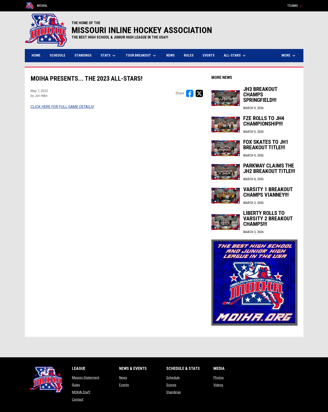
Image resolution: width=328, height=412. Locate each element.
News (123, 377)
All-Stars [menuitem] (235, 55)
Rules (76, 385)
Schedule (173, 377)
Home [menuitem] (36, 55)
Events (124, 385)
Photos (218, 377)
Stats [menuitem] (109, 55)
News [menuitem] (170, 55)
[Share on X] (199, 93)
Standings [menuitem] (83, 55)
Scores (171, 385)
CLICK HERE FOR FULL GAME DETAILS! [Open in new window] (62, 107)
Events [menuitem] (209, 55)
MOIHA (36, 5)
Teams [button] (295, 5)
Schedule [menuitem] (57, 55)
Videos (218, 385)
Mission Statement (85, 377)
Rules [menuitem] (189, 55)
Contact (77, 399)
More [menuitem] (289, 55)
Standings (173, 392)
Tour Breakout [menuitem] (141, 55)
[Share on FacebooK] (189, 93)
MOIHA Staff (81, 392)
